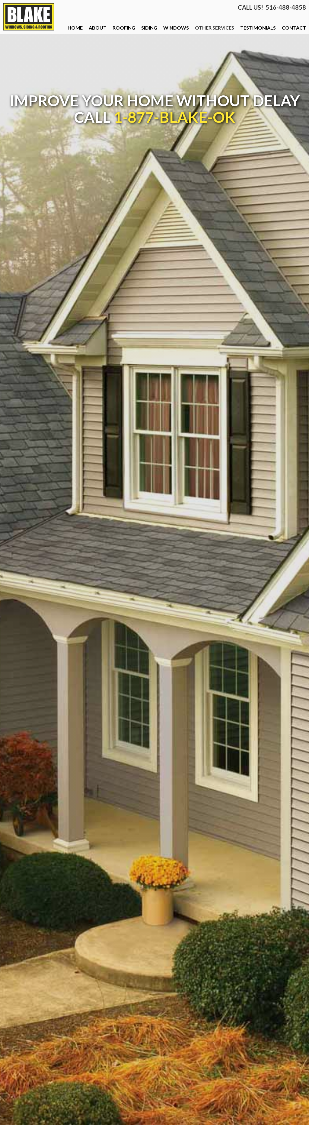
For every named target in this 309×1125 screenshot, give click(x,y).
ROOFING (124, 27)
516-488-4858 (286, 7)
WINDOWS (176, 27)
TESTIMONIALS (258, 27)
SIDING (149, 27)
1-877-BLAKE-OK (174, 117)
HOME (75, 27)
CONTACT (294, 27)
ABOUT (98, 27)
